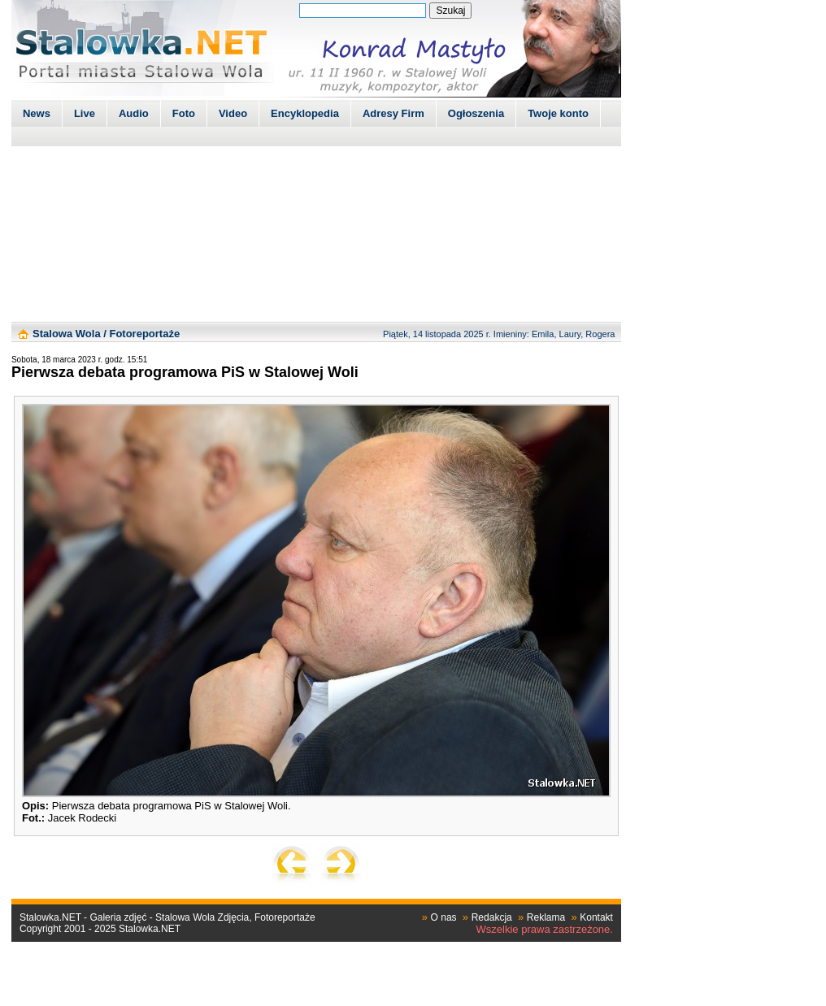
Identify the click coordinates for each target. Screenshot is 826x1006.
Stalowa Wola (67, 333)
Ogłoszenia (476, 113)
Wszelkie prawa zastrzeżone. (544, 929)
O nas (444, 917)
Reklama (546, 917)
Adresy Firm (393, 113)
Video (233, 113)
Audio (134, 113)
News (36, 113)
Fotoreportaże (144, 333)
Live (84, 113)
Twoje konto (558, 113)
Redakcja (492, 917)
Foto (183, 113)
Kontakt (596, 917)
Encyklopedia (305, 113)
